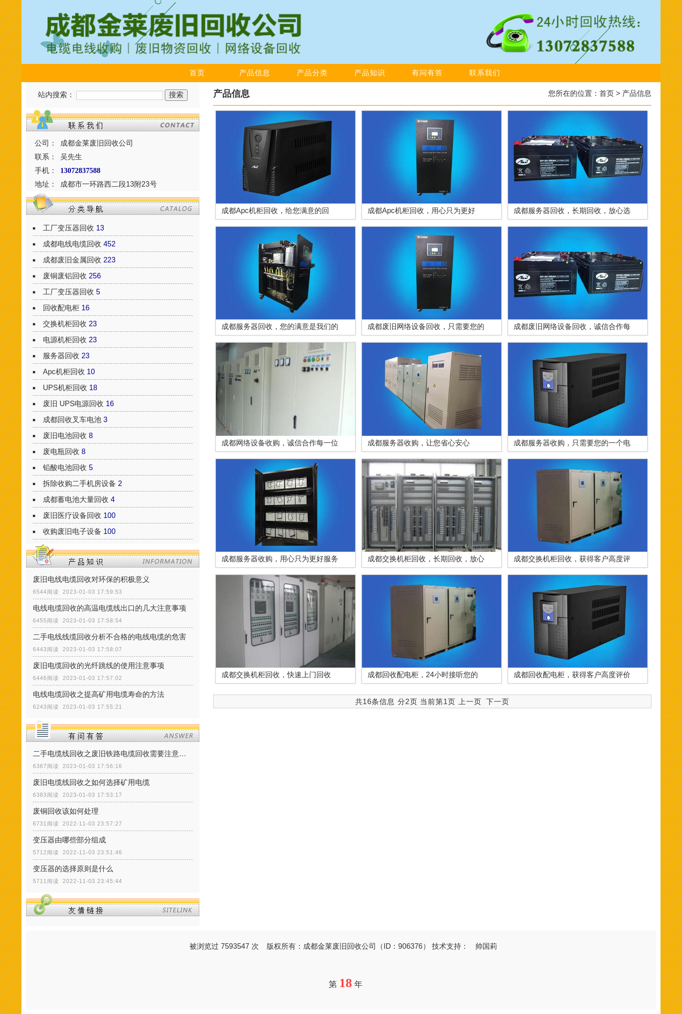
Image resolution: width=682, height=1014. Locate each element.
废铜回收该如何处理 (66, 811)
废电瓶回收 (61, 451)
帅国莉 (486, 946)
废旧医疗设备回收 (72, 515)
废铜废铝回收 (65, 276)
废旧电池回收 (65, 435)
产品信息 (254, 73)
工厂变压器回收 (68, 228)
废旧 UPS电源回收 (73, 404)
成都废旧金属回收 (72, 260)
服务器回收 (61, 356)
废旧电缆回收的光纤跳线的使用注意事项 (98, 665)
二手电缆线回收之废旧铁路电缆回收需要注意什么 (113, 754)
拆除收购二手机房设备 (79, 483)
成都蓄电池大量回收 (76, 499)
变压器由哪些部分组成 (69, 840)
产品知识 (369, 73)
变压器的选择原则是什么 (73, 869)
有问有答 (427, 73)
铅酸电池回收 (65, 467)
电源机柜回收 (65, 340)
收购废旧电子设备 (72, 531)
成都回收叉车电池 (72, 419)
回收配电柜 (61, 308)
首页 (197, 73)
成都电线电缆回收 (72, 244)
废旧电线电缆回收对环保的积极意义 (91, 579)
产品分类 (312, 73)
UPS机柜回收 (65, 388)
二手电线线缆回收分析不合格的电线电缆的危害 (109, 637)
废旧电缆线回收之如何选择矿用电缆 (91, 782)
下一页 (497, 702)
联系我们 (484, 73)
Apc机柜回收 (64, 372)
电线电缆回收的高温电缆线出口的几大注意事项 (109, 608)
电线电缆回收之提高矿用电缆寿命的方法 (98, 694)
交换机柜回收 (65, 324)
